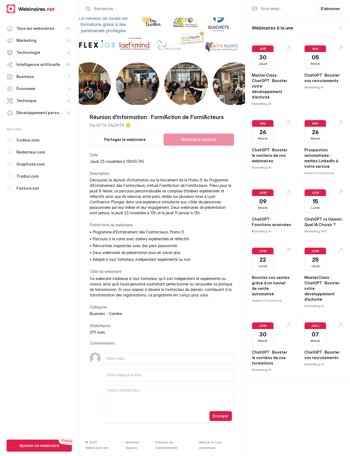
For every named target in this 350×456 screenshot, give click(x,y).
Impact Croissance (319, 173)
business (97, 313)
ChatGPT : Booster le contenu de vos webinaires (269, 155)
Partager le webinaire (125, 139)
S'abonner (330, 8)
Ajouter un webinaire (39, 445)
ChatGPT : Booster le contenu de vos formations (269, 357)
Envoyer (221, 416)
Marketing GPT (315, 231)
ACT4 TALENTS (110, 125)
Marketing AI (261, 104)
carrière (115, 313)
